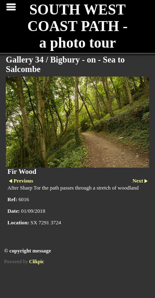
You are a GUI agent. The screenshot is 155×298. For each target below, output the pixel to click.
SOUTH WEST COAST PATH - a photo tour (77, 26)
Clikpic (36, 261)
